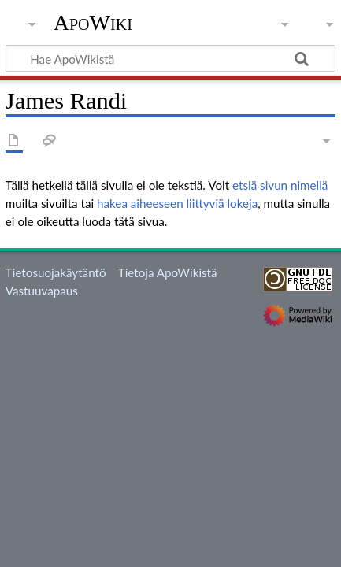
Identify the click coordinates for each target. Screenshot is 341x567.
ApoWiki (93, 23)
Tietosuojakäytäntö (56, 272)
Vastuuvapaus (42, 291)
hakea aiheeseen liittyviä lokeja (177, 203)
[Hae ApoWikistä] (170, 58)
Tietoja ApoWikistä (167, 272)
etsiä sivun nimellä (280, 185)
